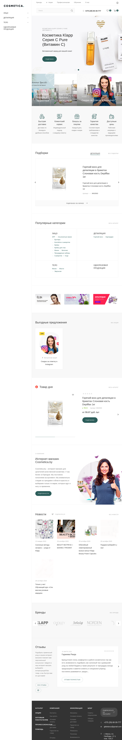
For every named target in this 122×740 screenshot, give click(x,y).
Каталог (39, 708)
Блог (90, 708)
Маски (56, 250)
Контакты (53, 713)
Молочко (65, 250)
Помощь (39, 729)
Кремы (56, 245)
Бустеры (57, 239)
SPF (53, 237)
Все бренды (114, 612)
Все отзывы (42, 685)
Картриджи (109, 237)
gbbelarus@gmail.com (112, 727)
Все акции (114, 322)
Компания (54, 708)
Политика (73, 734)
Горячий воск (98, 237)
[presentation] (35, 623)
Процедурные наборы (62, 253)
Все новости (113, 514)
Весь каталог (113, 223)
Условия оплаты (76, 716)
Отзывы (52, 738)
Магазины (73, 713)
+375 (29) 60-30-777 (93, 11)
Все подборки (113, 153)
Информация (76, 708)
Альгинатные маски (65, 237)
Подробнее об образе (76, 203)
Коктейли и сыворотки (62, 242)
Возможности (75, 737)
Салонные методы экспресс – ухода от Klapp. (42, 548)
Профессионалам (43, 724)
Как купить (53, 716)
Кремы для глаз (60, 248)
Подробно (50, 59)
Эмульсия (57, 271)
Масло (61, 269)
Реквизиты (74, 731)
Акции (38, 713)
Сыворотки (58, 256)
